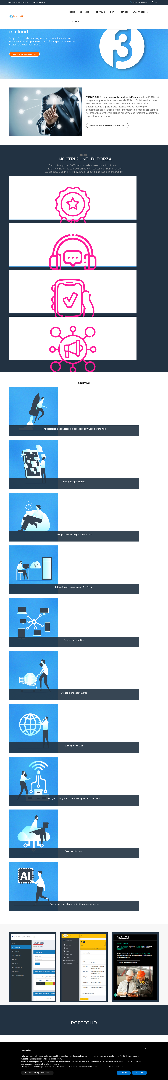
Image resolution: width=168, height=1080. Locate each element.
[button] (77, 663)
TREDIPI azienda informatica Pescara (107, 134)
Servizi (120, 9)
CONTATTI (154, 9)
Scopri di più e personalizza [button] (37, 1073)
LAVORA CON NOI (136, 9)
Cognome (90, 940)
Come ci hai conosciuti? (18, 951)
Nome (11, 940)
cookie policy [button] (56, 1059)
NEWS (108, 9)
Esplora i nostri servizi (24, 60)
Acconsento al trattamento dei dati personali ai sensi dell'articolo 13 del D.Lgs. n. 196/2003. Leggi (56, 1006)
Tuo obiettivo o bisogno (18, 962)
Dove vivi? (90, 962)
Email (11, 973)
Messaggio (13, 984)
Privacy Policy (97, 1006)
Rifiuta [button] (124, 1073)
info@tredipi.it (40, 2)
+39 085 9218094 (19, 2)
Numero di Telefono (94, 973)
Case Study (15, 877)
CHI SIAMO (80, 9)
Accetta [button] (139, 1073)
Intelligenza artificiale (135, 877)
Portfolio (95, 9)
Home (68, 9)
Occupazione (91, 951)
